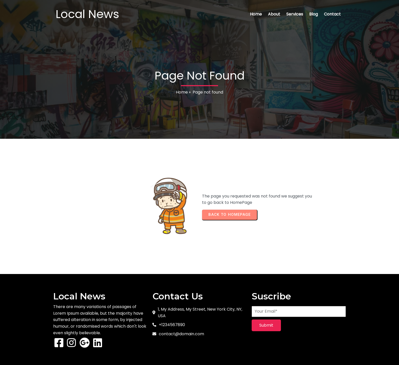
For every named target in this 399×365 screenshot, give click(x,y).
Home (182, 92)
